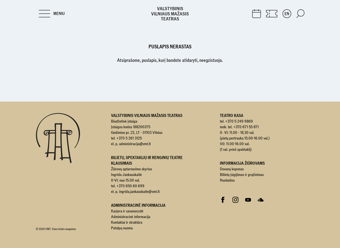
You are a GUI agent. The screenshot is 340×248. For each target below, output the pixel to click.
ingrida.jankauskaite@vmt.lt (139, 191)
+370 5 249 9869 (239, 121)
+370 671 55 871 (246, 127)
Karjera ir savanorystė (127, 211)
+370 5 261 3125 (129, 138)
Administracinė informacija (130, 217)
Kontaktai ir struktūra (126, 222)
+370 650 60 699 (130, 186)
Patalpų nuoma (122, 228)
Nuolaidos (227, 180)
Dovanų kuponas (232, 169)
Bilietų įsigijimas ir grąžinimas (242, 174)
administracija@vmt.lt (135, 144)
